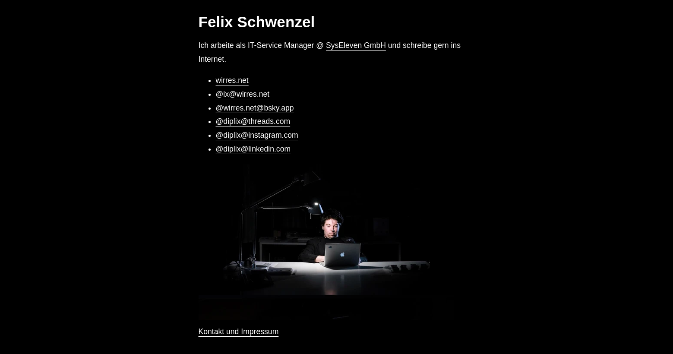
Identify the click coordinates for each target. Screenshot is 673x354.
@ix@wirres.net (243, 94)
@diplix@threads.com (253, 121)
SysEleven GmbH (356, 45)
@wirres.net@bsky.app (255, 108)
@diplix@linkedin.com (253, 149)
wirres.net (232, 80)
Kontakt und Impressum (239, 331)
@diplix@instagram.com (257, 135)
